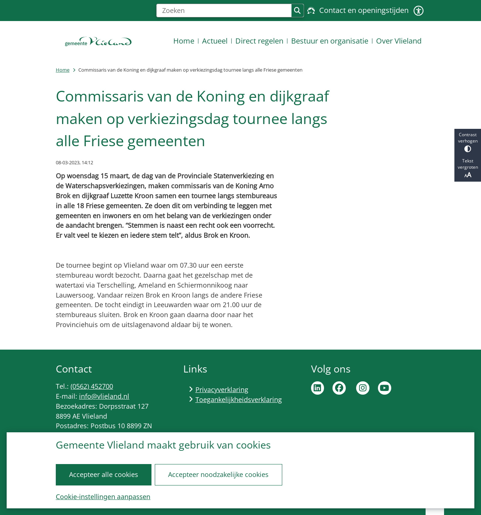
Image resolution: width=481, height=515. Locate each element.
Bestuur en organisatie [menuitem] (329, 41)
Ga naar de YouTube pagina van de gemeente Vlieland (384, 388)
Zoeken (297, 10)
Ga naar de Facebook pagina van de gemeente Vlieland (339, 388)
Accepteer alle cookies (103, 474)
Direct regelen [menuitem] (259, 41)
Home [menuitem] (183, 41)
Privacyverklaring (221, 389)
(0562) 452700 (92, 386)
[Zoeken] (224, 10)
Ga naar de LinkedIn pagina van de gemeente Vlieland (317, 388)
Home (62, 69)
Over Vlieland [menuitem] (399, 41)
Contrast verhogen (467, 141)
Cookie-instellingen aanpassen (103, 496)
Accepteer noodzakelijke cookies (218, 474)
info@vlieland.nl (104, 396)
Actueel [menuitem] (215, 41)
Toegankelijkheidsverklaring (238, 399)
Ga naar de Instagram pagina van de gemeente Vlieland (362, 388)
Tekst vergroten (467, 168)
